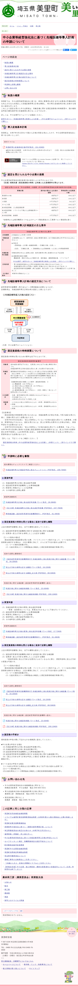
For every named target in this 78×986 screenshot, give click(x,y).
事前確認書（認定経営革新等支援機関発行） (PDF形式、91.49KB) (31, 511)
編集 (21, 908)
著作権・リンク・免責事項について (38, 962)
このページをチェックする (11, 908)
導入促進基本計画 (12, 64)
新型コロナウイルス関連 (14, 898)
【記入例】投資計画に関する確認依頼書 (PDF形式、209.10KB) (30, 592)
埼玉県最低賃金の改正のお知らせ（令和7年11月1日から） (28, 828)
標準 (50, 6)
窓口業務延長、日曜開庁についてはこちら (17, 959)
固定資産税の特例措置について (17, 78)
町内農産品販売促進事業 (14, 843)
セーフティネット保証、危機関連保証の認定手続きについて (29, 839)
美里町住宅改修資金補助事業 (16, 811)
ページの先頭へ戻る (71, 930)
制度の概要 (9, 60)
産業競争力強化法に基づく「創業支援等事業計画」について (29, 824)
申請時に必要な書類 (13, 82)
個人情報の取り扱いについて (14, 966)
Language (72, 5)
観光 (6, 883)
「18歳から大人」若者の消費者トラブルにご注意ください (28, 861)
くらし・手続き (22, 24)
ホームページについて (12, 962)
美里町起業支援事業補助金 (15, 821)
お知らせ (8, 880)
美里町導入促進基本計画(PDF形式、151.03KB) (23, 145)
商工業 (38, 24)
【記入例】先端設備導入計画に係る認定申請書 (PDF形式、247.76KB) (33, 506)
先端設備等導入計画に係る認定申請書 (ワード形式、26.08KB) (29, 500)
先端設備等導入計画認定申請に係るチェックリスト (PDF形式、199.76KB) (34, 467)
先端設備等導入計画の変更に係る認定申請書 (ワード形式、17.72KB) (32, 629)
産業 (31, 24)
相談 (6, 894)
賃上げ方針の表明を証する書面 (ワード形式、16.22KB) (27, 565)
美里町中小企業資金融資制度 (16, 846)
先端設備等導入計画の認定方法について (21, 75)
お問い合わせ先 (11, 86)
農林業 (7, 891)
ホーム (12, 24)
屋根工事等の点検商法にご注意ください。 (21, 857)
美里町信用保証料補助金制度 (16, 850)
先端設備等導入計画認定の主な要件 (19, 71)
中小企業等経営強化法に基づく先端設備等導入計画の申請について (31, 835)
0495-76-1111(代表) (14, 945)
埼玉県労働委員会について (15, 853)
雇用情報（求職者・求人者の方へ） (19, 832)
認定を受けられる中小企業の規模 (18, 67)
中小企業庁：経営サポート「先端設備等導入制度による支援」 (44, 259)
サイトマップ (34, 966)
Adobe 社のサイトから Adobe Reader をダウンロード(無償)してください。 (47, 162)
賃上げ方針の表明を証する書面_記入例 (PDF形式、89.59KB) (29, 570)
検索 (37, 5)
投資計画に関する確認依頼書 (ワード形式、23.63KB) (26, 586)
